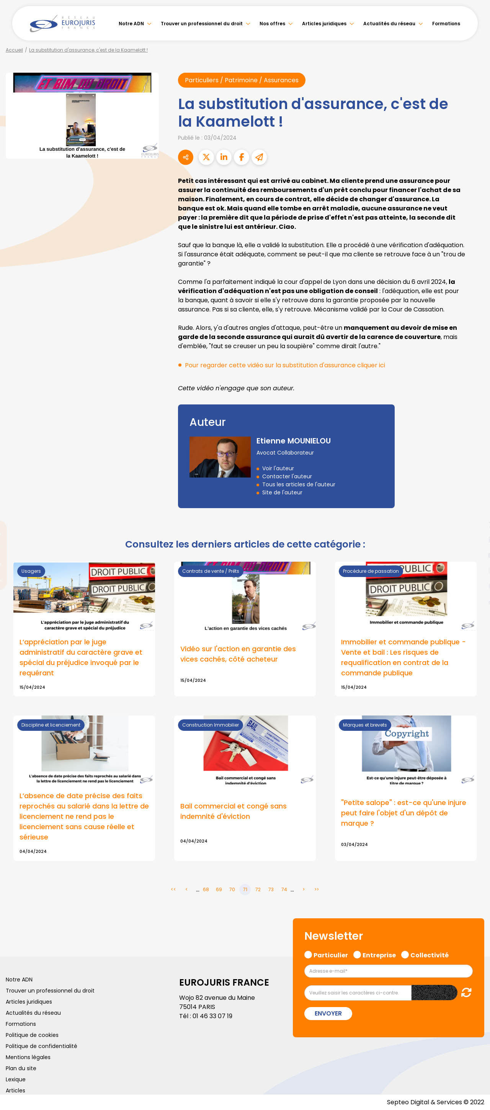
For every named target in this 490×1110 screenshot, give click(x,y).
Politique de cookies (32, 1035)
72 (258, 889)
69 (219, 889)
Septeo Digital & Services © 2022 (435, 1102)
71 (245, 889)
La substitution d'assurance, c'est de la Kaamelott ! (88, 50)
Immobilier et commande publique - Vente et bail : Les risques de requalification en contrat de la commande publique (403, 657)
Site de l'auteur (282, 492)
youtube (475, 555)
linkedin (475, 540)
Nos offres (272, 23)
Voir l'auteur (278, 468)
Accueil (14, 50)
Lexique (16, 1079)
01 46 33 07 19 (212, 1016)
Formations (446, 23)
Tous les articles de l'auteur (298, 484)
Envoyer (328, 1013)
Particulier (331, 954)
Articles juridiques (324, 23)
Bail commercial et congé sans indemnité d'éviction (233, 811)
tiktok (475, 601)
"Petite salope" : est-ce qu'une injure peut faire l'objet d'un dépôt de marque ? (403, 813)
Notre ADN (131, 23)
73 (271, 889)
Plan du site (21, 1068)
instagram (475, 570)
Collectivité (429, 954)
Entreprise (379, 954)
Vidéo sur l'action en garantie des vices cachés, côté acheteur (238, 654)
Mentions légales (28, 1057)
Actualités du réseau (389, 23)
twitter (475, 524)
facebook (475, 509)
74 (284, 889)
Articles (15, 1090)
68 (206, 889)
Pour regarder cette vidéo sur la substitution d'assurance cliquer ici (285, 365)
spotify (475, 586)
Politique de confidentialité (41, 1046)
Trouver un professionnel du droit (202, 23)
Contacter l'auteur (287, 476)
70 (232, 889)
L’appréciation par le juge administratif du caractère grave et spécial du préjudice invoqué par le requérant (81, 657)
